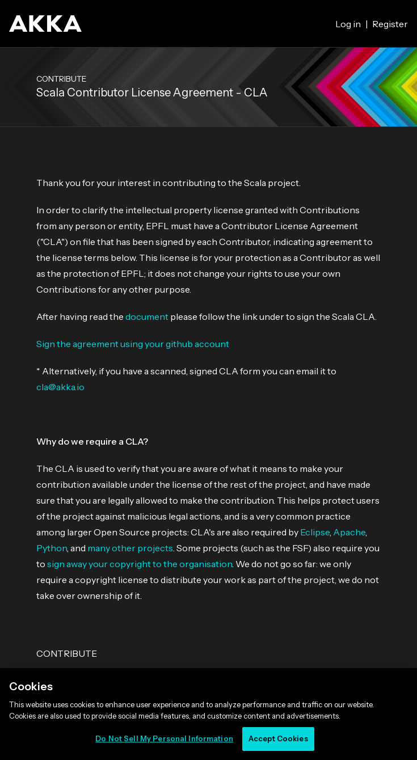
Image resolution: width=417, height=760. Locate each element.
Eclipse (315, 532)
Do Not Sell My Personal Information (164, 738)
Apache (349, 532)
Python (51, 548)
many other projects (130, 548)
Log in (348, 23)
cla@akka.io (60, 386)
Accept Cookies (278, 738)
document (147, 316)
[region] (208, 714)
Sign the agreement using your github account (132, 343)
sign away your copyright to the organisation (139, 563)
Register (390, 23)
